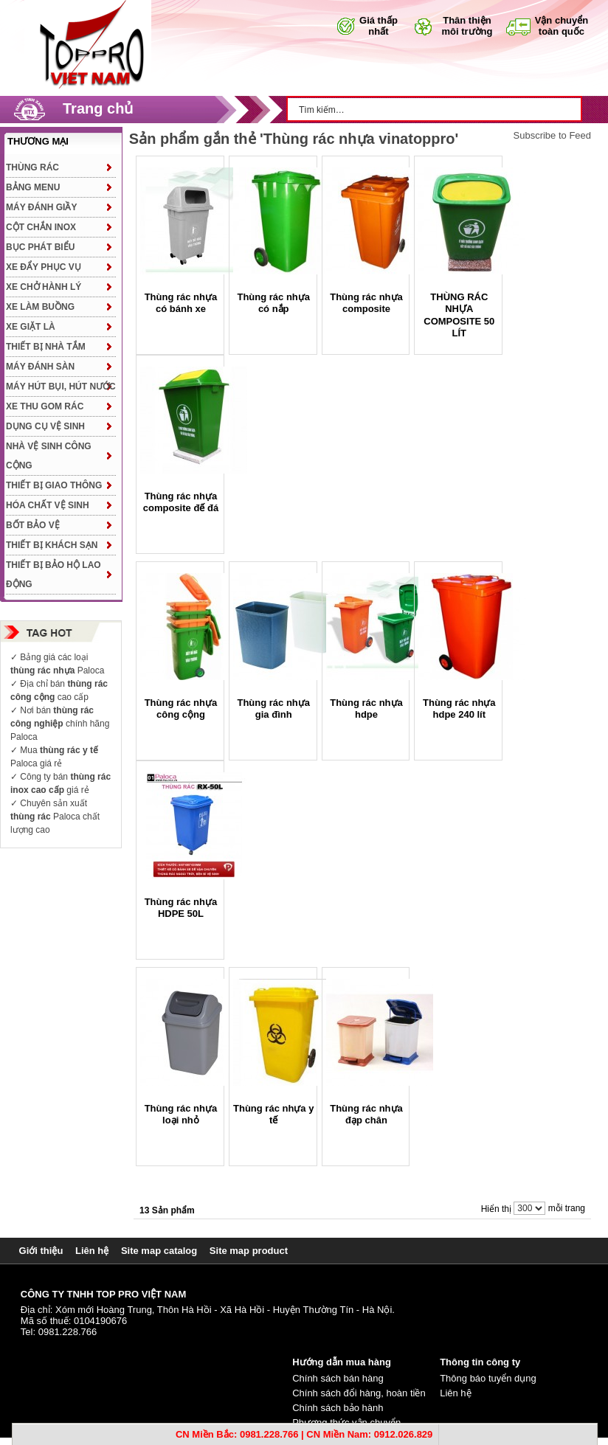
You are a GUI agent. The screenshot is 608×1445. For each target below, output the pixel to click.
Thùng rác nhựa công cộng (181, 708)
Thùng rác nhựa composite (366, 302)
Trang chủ (98, 108)
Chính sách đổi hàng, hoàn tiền (359, 1393)
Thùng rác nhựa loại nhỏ (181, 1114)
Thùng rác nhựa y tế (273, 1114)
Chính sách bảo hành (337, 1407)
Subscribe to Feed (553, 136)
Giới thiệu (41, 1250)
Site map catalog (159, 1250)
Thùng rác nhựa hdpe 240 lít (459, 708)
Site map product (249, 1250)
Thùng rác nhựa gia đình (273, 708)
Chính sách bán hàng (338, 1378)
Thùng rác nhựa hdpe (366, 708)
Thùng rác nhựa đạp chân (366, 1114)
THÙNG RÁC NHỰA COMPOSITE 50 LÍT (459, 315)
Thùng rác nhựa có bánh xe (181, 302)
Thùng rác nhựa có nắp (273, 302)
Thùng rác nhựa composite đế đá (180, 502)
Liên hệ (91, 1250)
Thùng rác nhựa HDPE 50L (181, 907)
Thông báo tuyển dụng (488, 1378)
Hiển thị (496, 1209)
